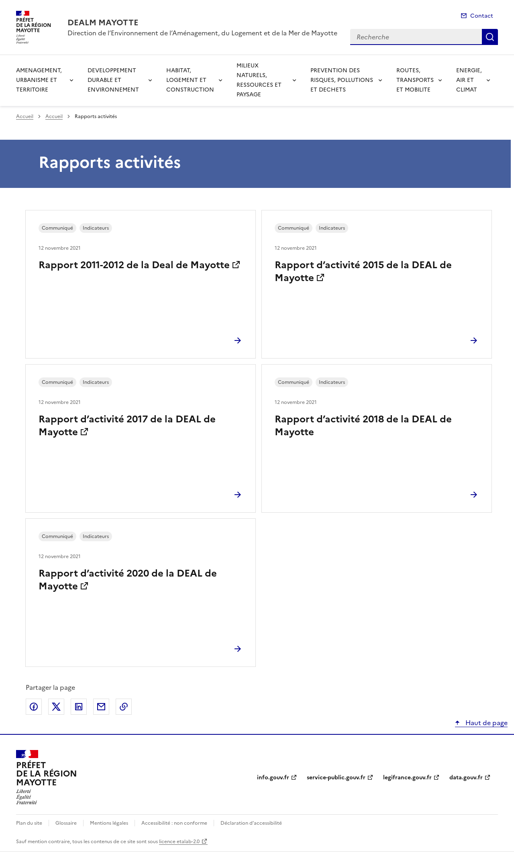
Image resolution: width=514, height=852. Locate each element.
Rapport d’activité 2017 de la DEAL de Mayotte (127, 425)
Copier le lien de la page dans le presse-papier (124, 707)
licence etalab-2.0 (179, 841)
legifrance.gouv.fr (407, 777)
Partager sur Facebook (34, 707)
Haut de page (486, 723)
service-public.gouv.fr (336, 777)
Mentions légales (109, 823)
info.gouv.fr (273, 777)
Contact (481, 16)
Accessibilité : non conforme (174, 823)
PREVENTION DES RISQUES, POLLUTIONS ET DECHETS (341, 80)
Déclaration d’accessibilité (251, 823)
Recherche (490, 37)
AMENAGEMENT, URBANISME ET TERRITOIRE (39, 80)
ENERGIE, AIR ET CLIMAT (469, 80)
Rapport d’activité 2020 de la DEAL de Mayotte (128, 579)
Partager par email (101, 707)
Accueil (24, 116)
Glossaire (66, 823)
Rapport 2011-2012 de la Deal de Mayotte (134, 265)
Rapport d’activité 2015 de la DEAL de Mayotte (363, 271)
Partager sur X (56, 707)
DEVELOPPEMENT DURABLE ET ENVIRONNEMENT (113, 80)
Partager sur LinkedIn (79, 707)
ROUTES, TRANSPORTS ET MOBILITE (415, 80)
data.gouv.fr (466, 777)
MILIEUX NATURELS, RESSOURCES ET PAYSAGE (259, 80)
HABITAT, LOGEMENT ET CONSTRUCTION (190, 80)
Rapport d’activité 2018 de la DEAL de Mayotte (363, 425)
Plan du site (29, 823)
